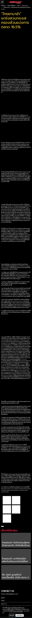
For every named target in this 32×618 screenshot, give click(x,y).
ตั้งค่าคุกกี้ (11, 615)
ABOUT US (4, 604)
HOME (3, 600)
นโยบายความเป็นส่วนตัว (18, 611)
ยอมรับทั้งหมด (19, 615)
